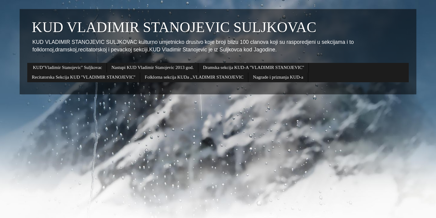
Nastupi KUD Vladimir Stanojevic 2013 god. (152, 67)
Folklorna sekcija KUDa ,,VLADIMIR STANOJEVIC (194, 77)
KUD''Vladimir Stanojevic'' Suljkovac (67, 67)
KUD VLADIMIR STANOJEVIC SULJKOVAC (174, 27)
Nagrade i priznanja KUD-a (278, 77)
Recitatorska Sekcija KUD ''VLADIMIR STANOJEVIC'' (83, 77)
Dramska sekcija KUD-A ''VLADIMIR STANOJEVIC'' (253, 67)
